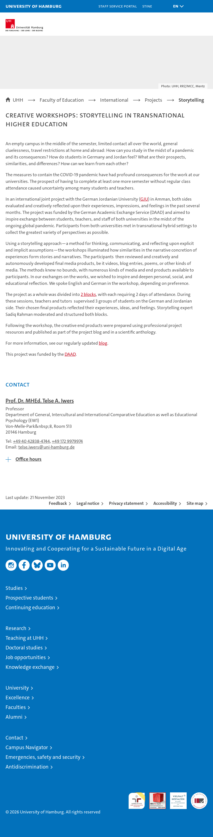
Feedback (58, 503)
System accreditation (199, 798)
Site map (195, 503)
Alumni (14, 716)
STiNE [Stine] (147, 6)
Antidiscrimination (27, 766)
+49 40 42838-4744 (31, 441)
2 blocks (88, 294)
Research (16, 628)
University (17, 687)
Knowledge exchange (30, 667)
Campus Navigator (27, 747)
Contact (14, 737)
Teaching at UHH (25, 637)
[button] (177, 6)
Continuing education (30, 607)
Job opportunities (26, 657)
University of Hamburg (34, 5)
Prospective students (29, 597)
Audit (154, 795)
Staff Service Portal (117, 6)
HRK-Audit (175, 798)
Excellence (18, 697)
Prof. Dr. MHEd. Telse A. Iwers (40, 400)
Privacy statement (126, 503)
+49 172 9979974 (67, 441)
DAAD (70, 354)
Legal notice (88, 503)
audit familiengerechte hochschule (136, 800)
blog (103, 343)
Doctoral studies (24, 647)
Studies (14, 588)
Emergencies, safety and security (43, 757)
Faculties (16, 707)
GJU (144, 199)
